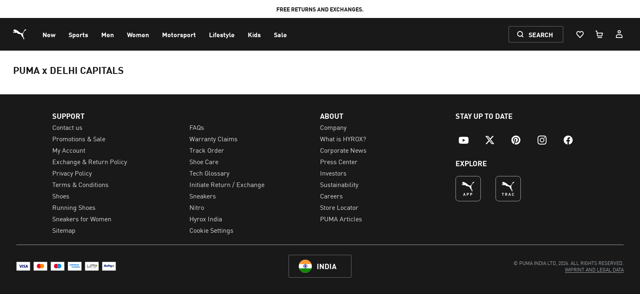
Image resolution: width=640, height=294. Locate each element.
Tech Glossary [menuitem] (209, 173)
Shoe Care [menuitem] (203, 161)
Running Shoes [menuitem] (74, 207)
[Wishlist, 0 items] (579, 34)
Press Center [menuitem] (339, 161)
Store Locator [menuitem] (339, 207)
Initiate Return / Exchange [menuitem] (226, 184)
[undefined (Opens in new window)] (468, 188)
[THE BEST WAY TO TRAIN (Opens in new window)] (508, 188)
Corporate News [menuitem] (343, 150)
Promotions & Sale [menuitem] (78, 138)
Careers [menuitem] (331, 195)
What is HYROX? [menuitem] (343, 138)
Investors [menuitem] (333, 173)
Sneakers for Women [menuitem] (81, 218)
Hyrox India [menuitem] (205, 218)
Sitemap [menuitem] (64, 230)
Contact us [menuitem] (67, 127)
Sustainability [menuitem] (339, 184)
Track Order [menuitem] (206, 150)
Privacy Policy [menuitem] (72, 173)
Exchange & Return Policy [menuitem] (89, 161)
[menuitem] (49, 34)
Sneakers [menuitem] (202, 195)
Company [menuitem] (333, 127)
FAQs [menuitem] (196, 127)
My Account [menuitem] (68, 150)
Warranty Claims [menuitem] (213, 138)
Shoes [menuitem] (60, 195)
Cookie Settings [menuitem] (211, 230)
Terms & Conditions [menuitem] (80, 184)
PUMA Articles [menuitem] (341, 218)
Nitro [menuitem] (196, 207)
